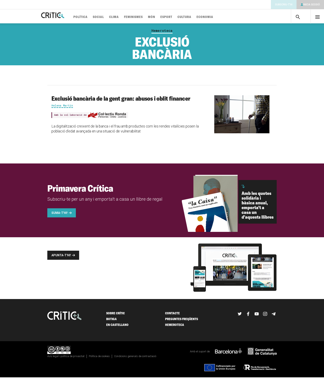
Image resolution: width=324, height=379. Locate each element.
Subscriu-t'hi (283, 4)
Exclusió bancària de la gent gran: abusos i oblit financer (120, 100)
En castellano (117, 326)
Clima (126, 17)
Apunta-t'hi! (61, 257)
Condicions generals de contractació (135, 357)
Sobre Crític (115, 315)
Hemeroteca (162, 32)
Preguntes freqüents (181, 321)
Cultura (197, 17)
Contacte (172, 315)
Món (164, 17)
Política (93, 17)
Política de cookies (99, 357)
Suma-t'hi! (59, 214)
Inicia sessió (311, 4)
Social (111, 17)
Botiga (111, 321)
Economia (217, 17)
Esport (179, 17)
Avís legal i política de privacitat (66, 357)
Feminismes (146, 17)
